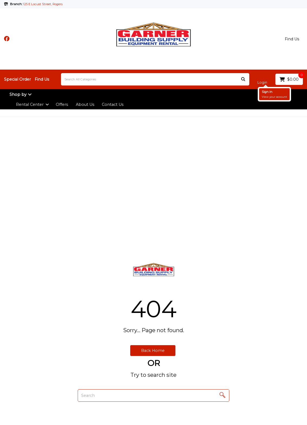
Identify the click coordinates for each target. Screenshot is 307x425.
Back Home (153, 350)
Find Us (292, 39)
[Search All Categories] (155, 79)
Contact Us (112, 104)
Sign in (267, 92)
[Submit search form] (243, 79)
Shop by (18, 94)
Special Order (17, 79)
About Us (85, 104)
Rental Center (30, 104)
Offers (62, 104)
